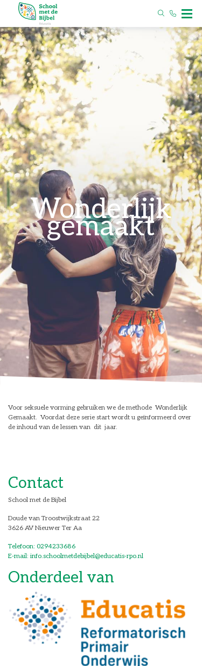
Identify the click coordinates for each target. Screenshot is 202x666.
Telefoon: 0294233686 (41, 546)
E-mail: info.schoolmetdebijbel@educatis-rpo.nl (75, 556)
